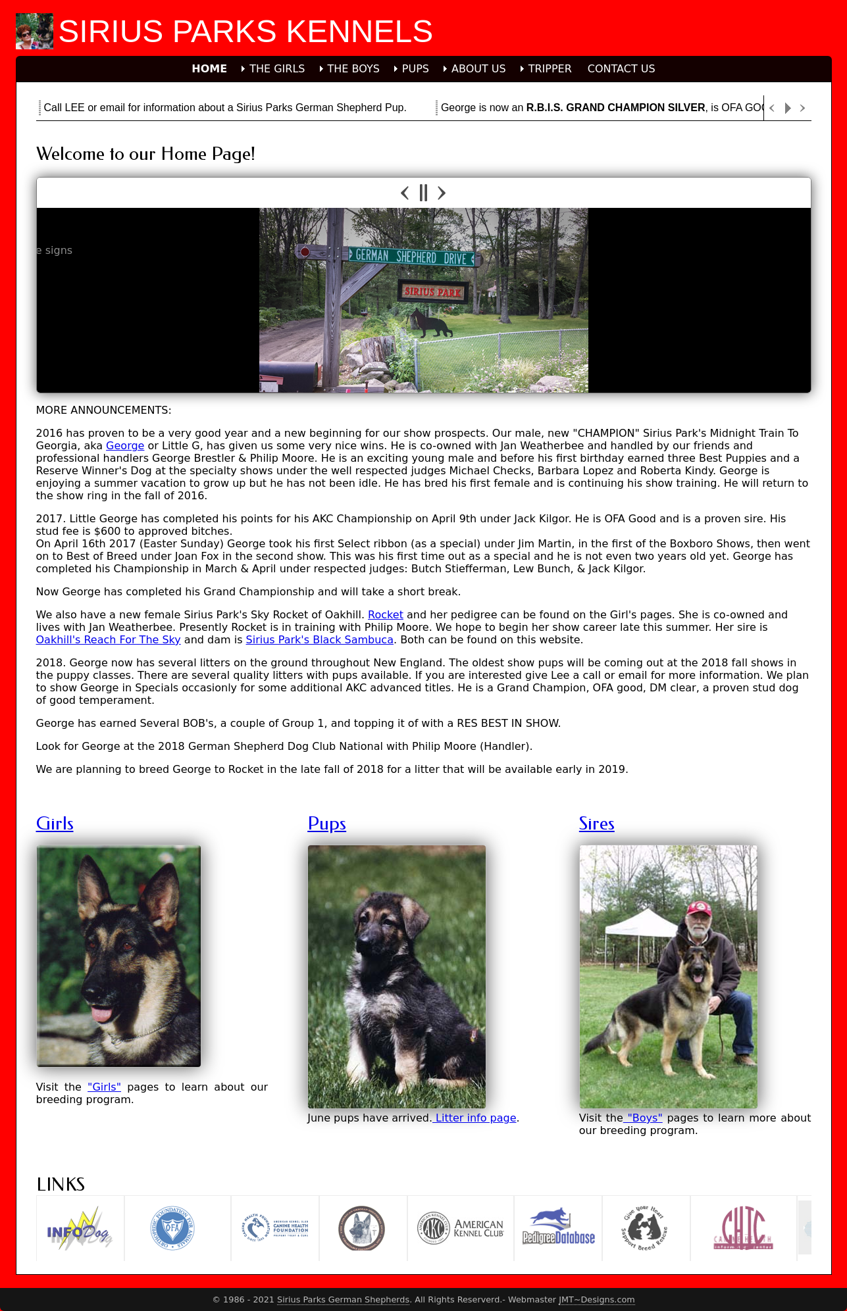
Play (788, 108)
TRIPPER (550, 68)
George (125, 445)
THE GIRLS (277, 68)
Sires (597, 823)
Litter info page (474, 1118)
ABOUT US (478, 68)
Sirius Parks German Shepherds (343, 1299)
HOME (209, 68)
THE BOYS (354, 68)
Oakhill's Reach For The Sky (108, 639)
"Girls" (104, 1087)
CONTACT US (621, 68)
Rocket (385, 614)
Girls (55, 823)
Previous (772, 108)
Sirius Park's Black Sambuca (320, 639)
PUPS (415, 68)
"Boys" (643, 1118)
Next (803, 108)
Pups (326, 823)
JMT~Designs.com (597, 1299)
